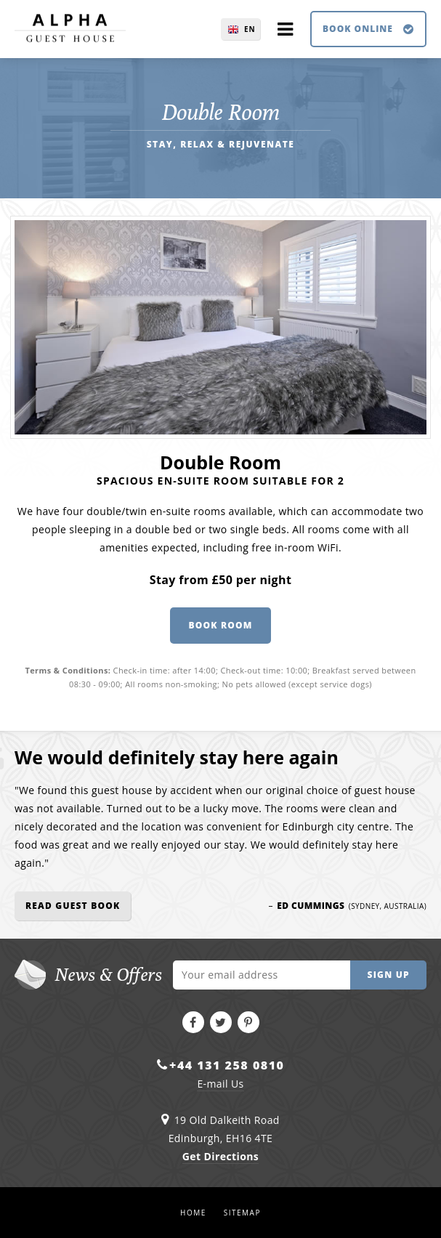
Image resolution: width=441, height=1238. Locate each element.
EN (250, 29)
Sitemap (242, 1212)
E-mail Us (220, 1084)
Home (193, 1212)
